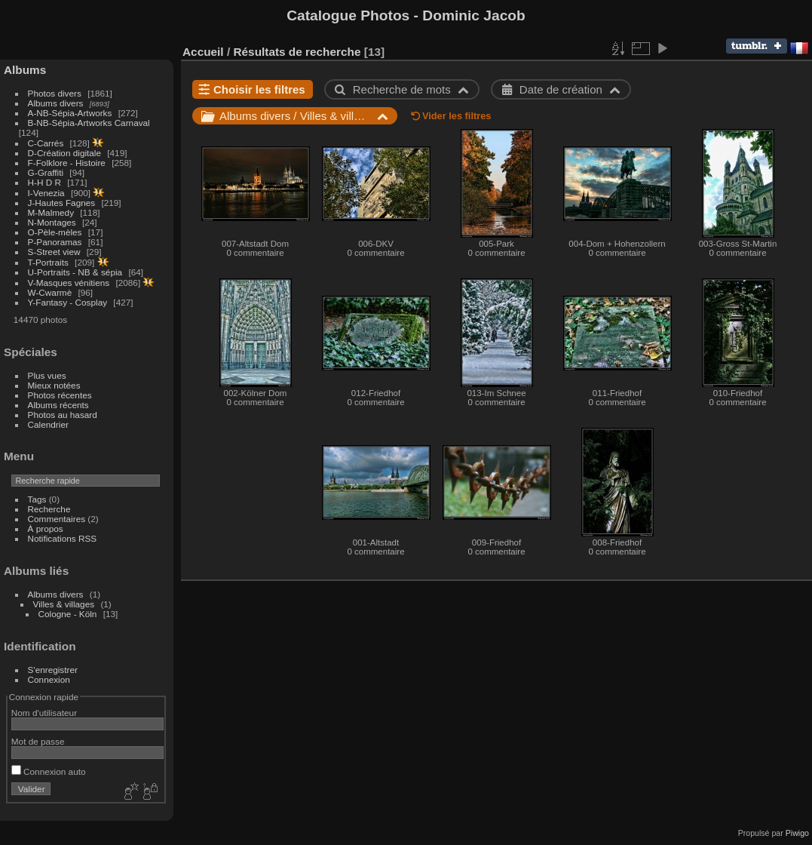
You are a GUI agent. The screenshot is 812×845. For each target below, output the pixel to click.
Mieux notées (54, 385)
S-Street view (54, 252)
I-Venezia (46, 193)
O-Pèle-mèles (55, 232)
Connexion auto (48, 771)
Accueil (203, 51)
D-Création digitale (64, 153)
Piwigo (797, 832)
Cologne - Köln (67, 614)
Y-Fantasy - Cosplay (68, 302)
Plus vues (47, 375)
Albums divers (56, 103)
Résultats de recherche (296, 51)
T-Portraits (48, 262)
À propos (45, 528)
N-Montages (52, 222)
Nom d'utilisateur (44, 712)
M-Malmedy (51, 212)
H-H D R (44, 182)
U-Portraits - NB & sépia (75, 272)
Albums (25, 69)
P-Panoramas (55, 242)
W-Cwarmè (50, 292)
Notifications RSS (62, 538)
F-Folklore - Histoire (67, 162)
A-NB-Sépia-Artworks (70, 113)
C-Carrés (46, 143)
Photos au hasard (62, 414)
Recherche (49, 509)
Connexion (49, 679)
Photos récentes (60, 395)
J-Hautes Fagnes (62, 202)
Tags (37, 499)
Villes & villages (64, 604)
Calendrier (48, 424)
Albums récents (58, 405)
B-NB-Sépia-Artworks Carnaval (89, 123)
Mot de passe (38, 741)
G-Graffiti (46, 172)
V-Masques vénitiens (69, 282)
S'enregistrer (53, 669)
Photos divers (54, 93)
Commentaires (57, 519)
